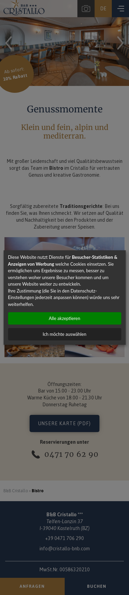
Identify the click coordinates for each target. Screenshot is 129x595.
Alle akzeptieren (64, 318)
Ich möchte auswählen (64, 334)
